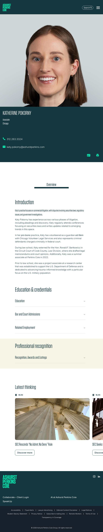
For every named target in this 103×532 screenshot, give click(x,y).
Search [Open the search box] (88, 7)
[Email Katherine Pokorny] (24, 148)
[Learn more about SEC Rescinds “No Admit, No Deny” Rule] (52, 424)
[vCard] (88, 156)
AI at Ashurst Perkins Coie (64, 497)
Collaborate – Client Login (16, 497)
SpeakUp (7, 501)
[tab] (51, 185)
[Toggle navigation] (98, 8)
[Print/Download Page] (97, 155)
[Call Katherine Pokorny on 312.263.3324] (15, 139)
